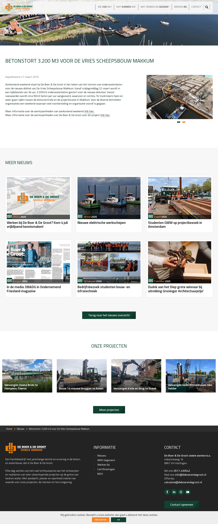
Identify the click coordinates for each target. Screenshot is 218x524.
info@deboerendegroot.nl (190, 474)
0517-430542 (182, 470)
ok (118, 519)
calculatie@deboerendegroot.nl (183, 482)
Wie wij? (95, 8)
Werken (181, 8)
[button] (178, 122)
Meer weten (100, 519)
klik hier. (89, 111)
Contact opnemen (181, 504)
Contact (198, 8)
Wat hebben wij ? (152, 8)
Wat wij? (119, 8)
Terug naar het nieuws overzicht (109, 315)
